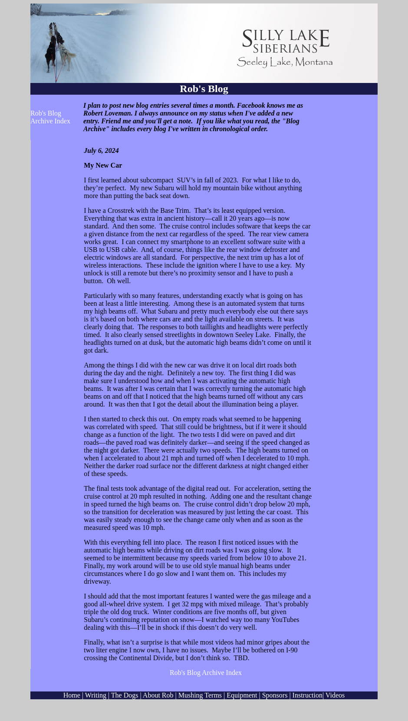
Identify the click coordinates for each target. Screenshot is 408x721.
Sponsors (275, 695)
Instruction (307, 695)
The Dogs (124, 695)
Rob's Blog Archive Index (50, 117)
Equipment (242, 695)
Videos (335, 695)
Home (71, 695)
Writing (95, 695)
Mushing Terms (201, 695)
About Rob (158, 695)
